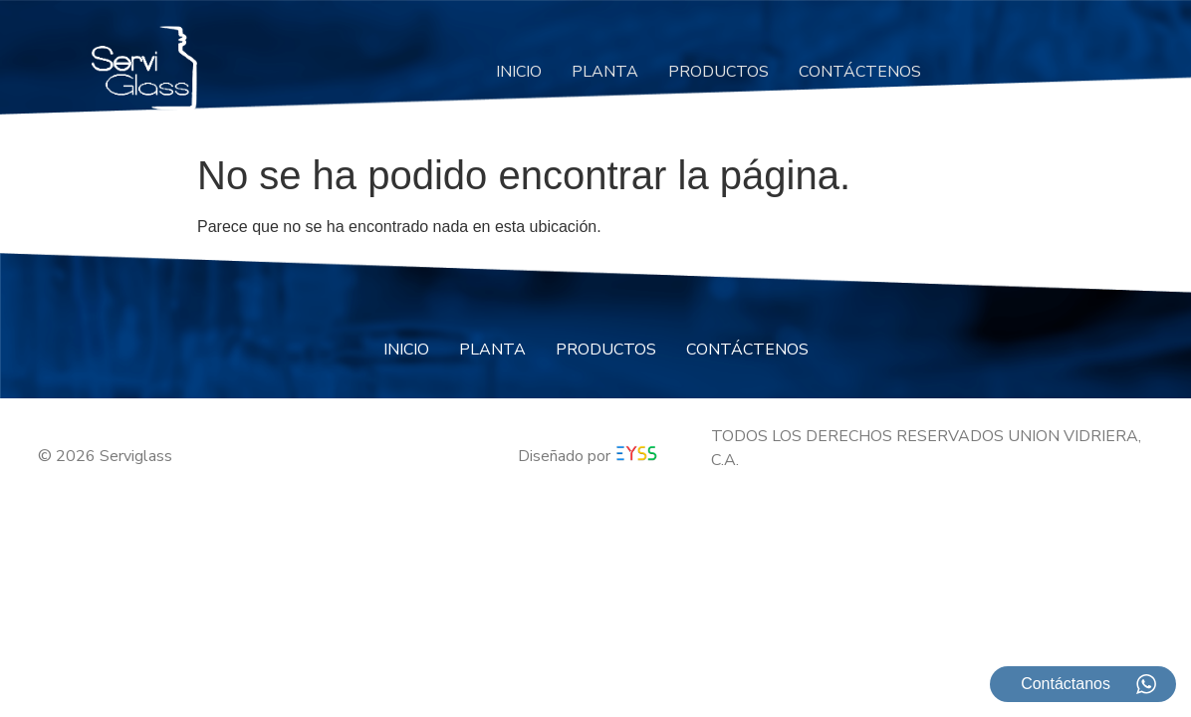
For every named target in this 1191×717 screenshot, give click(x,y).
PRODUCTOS (718, 72)
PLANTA (605, 72)
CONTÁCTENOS (860, 72)
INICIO (519, 72)
